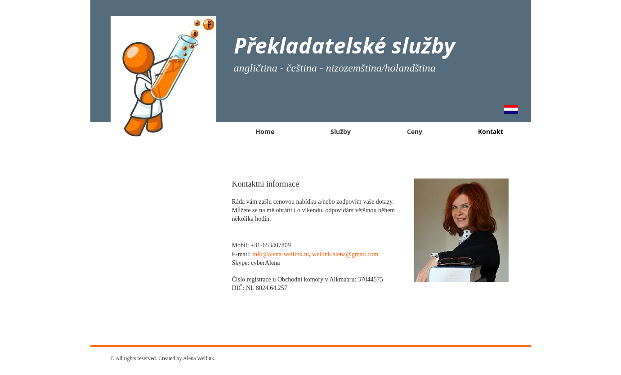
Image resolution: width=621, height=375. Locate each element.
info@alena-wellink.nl (280, 254)
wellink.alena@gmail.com (345, 254)
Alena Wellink (198, 358)
